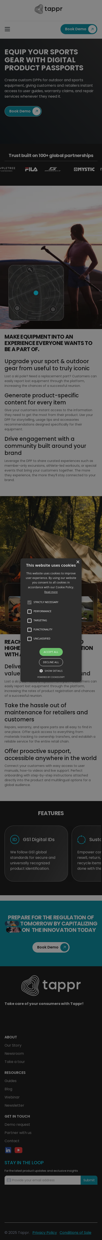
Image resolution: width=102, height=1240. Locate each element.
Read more (51, 592)
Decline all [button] (51, 662)
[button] (51, 620)
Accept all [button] (51, 652)
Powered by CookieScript (51, 677)
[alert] (51, 620)
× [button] (77, 562)
